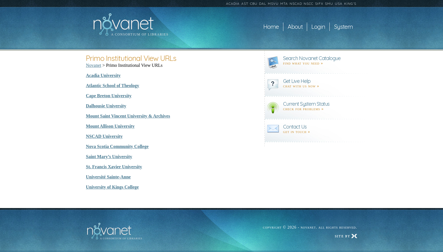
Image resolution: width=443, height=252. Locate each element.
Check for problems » (303, 109)
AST (244, 3)
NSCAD (296, 3)
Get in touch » (296, 132)
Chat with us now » (301, 86)
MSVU (273, 3)
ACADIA (233, 3)
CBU (253, 3)
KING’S (350, 3)
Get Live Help (296, 81)
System (343, 27)
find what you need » (303, 63)
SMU (329, 3)
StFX (319, 3)
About (295, 27)
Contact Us (295, 126)
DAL (262, 3)
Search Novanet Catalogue (311, 58)
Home (271, 27)
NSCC (308, 3)
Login (318, 27)
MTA (284, 3)
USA (338, 3)
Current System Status (306, 104)
